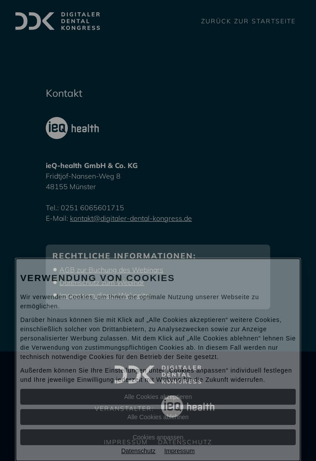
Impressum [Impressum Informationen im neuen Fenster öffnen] (179, 450)
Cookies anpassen (157, 437)
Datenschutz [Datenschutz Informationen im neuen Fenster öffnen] (138, 450)
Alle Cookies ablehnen (157, 417)
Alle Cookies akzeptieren (158, 396)
